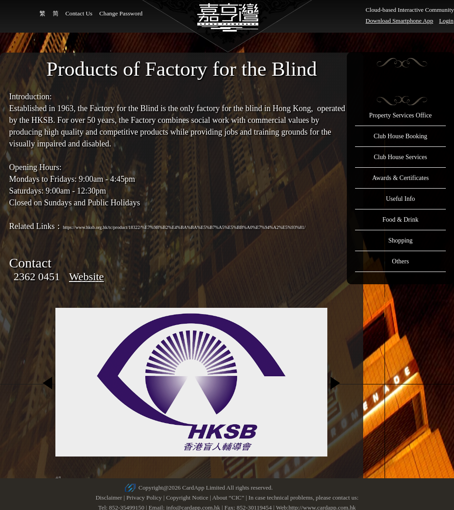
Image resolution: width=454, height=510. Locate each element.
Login (446, 20)
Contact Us (79, 13)
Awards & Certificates (400, 178)
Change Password (121, 13)
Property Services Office (400, 115)
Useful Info (400, 198)
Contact (30, 262)
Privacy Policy (144, 497)
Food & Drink (400, 219)
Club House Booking (400, 136)
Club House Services (400, 157)
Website (86, 276)
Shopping (400, 240)
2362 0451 (37, 276)
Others (400, 261)
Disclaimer (108, 497)
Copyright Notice (187, 497)
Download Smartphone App (399, 20)
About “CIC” (228, 497)
